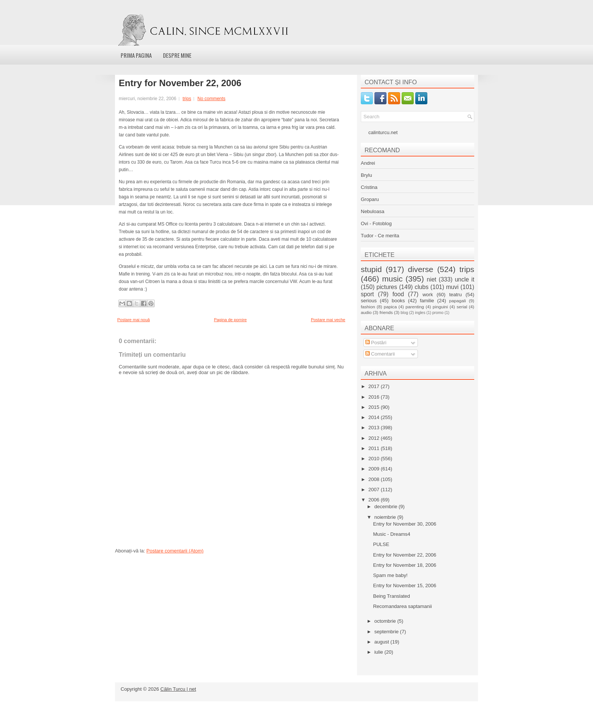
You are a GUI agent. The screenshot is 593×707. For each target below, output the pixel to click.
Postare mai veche (328, 319)
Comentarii (380, 354)
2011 (374, 448)
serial (461, 306)
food (398, 294)
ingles (420, 313)
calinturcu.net (382, 132)
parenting (414, 306)
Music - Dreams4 (391, 534)
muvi (452, 287)
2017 (374, 386)
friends (386, 312)
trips (187, 98)
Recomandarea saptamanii (402, 606)
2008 (374, 479)
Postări (376, 342)
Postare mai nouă (133, 319)
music (392, 278)
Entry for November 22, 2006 (180, 83)
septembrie (387, 631)
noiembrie (385, 517)
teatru (455, 294)
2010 (374, 458)
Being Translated (391, 596)
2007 (374, 489)
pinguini (440, 306)
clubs (421, 287)
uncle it (464, 279)
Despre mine (177, 55)
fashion (368, 306)
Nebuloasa (372, 211)
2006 (374, 500)
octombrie (385, 621)
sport (367, 294)
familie (427, 300)
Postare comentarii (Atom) (174, 551)
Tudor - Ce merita (380, 235)
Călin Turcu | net (178, 689)
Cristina (369, 187)
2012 (374, 438)
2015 (374, 407)
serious (369, 300)
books (398, 300)
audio (366, 312)
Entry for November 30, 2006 (404, 524)
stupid (371, 269)
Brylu (366, 175)
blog (404, 313)
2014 (374, 417)
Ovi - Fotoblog (376, 223)
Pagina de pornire (230, 319)
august (382, 642)
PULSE (381, 544)
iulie (379, 652)
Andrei (368, 163)
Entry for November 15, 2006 (404, 585)
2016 (374, 397)
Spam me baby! (390, 575)
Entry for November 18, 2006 (404, 565)
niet (431, 279)
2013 (374, 427)
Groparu (370, 199)
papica (390, 306)
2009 (374, 469)
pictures (386, 287)
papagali (457, 300)
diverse (420, 269)
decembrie (386, 506)
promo (437, 313)
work (427, 294)
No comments (211, 98)
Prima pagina (136, 55)
